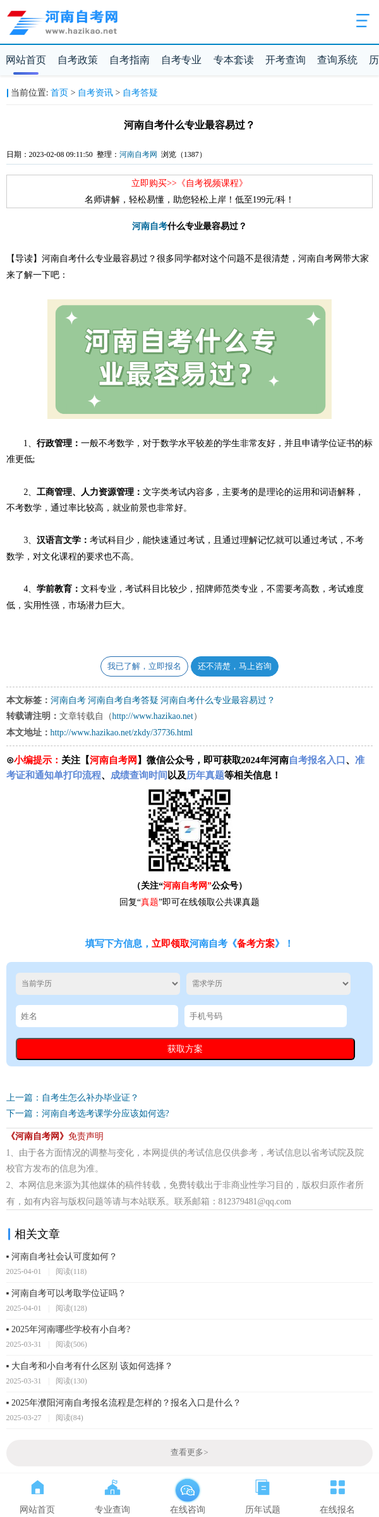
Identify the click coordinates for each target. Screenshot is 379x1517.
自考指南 (129, 59)
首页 (59, 92)
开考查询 (285, 59)
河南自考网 (138, 154)
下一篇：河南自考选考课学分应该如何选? (87, 1113)
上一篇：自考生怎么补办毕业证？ (72, 1097)
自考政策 (77, 59)
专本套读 (234, 59)
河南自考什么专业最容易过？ (217, 700)
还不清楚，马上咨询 (235, 666)
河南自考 (149, 226)
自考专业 (181, 59)
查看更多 (189, 1452)
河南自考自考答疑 (123, 700)
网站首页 (26, 59)
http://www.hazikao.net (152, 716)
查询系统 (337, 59)
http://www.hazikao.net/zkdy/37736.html (122, 732)
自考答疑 (140, 92)
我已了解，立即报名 (144, 666)
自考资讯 (95, 92)
